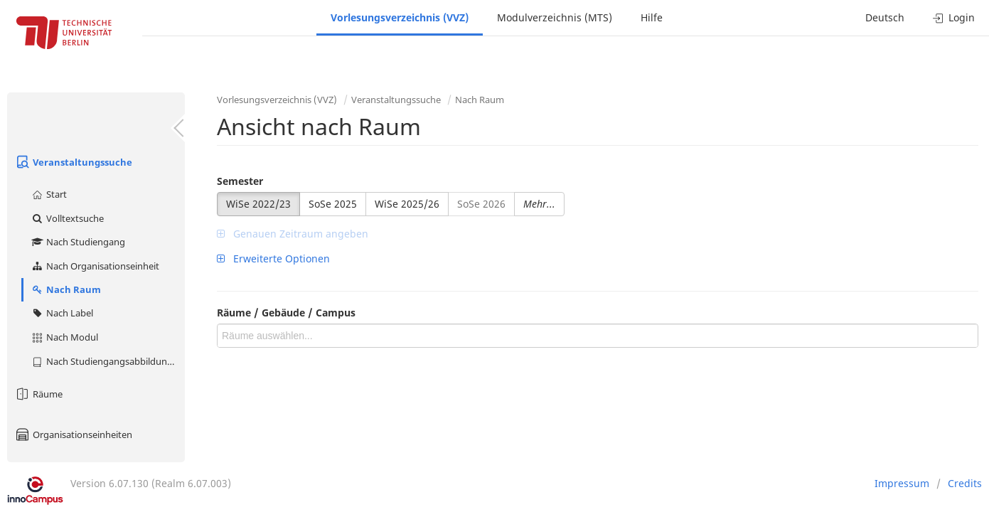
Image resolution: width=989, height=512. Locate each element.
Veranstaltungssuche (73, 162)
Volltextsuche (67, 218)
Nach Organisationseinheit (95, 266)
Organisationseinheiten (73, 434)
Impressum (902, 483)
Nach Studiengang (78, 241)
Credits (965, 483)
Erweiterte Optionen (273, 258)
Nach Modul (64, 337)
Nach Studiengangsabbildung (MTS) (108, 361)
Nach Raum (66, 289)
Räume (38, 394)
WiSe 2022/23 (258, 203)
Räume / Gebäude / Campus (286, 312)
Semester (240, 181)
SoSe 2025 (333, 203)
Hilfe (652, 17)
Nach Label (62, 312)
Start (49, 194)
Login (954, 17)
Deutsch (884, 17)
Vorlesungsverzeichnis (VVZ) (400, 17)
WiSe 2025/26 (407, 203)
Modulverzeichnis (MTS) (554, 17)
